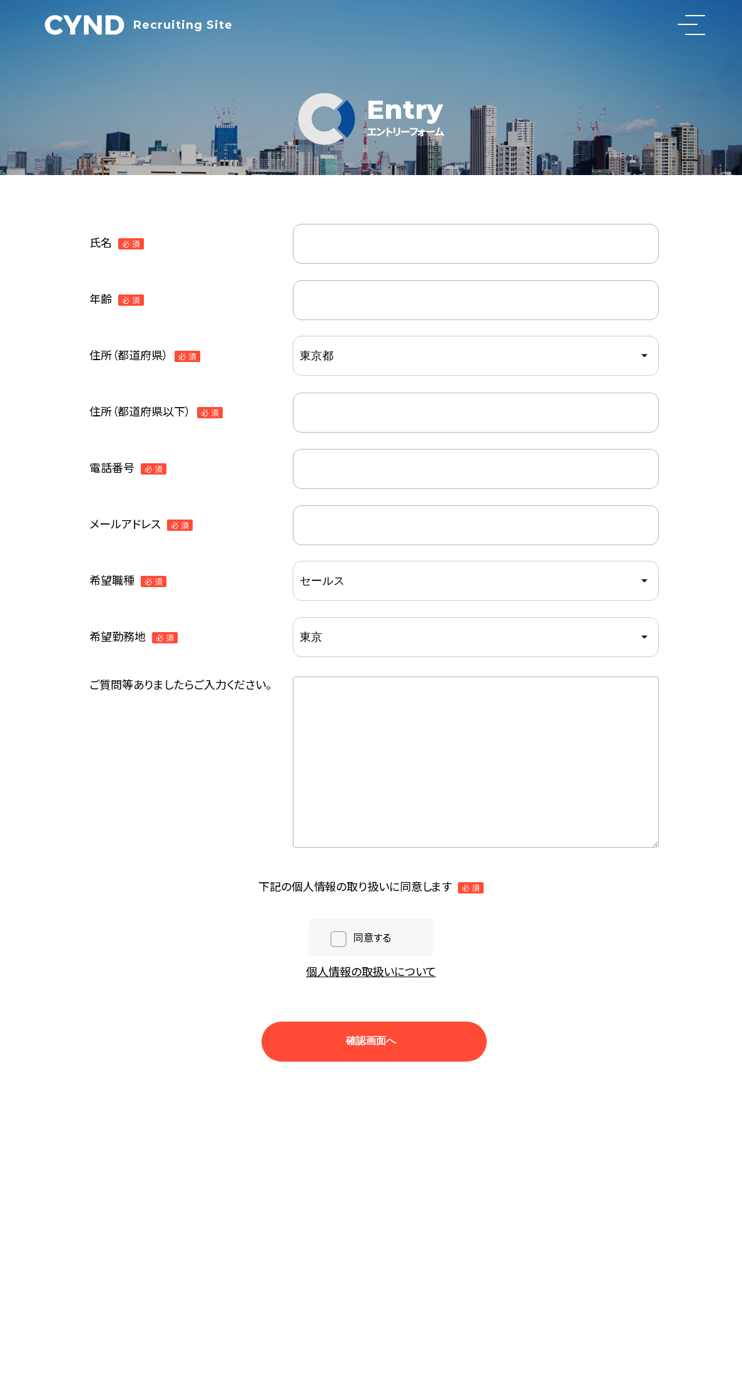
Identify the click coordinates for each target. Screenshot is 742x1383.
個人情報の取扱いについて (371, 971)
